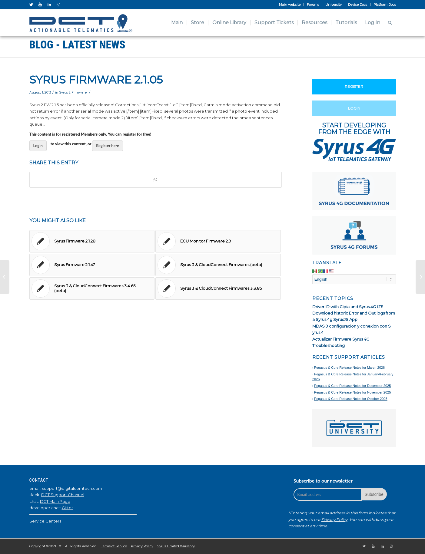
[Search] (390, 22)
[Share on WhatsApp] (155, 179)
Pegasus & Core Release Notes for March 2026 (349, 367)
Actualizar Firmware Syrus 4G (340, 339)
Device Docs (357, 4)
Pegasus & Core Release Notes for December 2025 (352, 385)
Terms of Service (114, 546)
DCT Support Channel (62, 494)
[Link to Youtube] (40, 4)
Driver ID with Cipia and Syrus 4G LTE (347, 306)
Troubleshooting (328, 345)
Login (38, 145)
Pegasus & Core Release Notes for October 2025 (350, 399)
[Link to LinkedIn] (49, 4)
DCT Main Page (55, 501)
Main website (289, 4)
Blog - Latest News (77, 44)
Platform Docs (385, 4)
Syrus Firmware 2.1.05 (96, 79)
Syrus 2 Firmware (73, 92)
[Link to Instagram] (58, 4)
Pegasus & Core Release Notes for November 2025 (352, 392)
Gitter (67, 507)
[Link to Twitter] (31, 4)
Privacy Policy (334, 519)
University (333, 4)
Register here (107, 145)
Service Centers (45, 521)
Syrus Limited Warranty (176, 546)
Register (354, 86)
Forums (313, 4)
